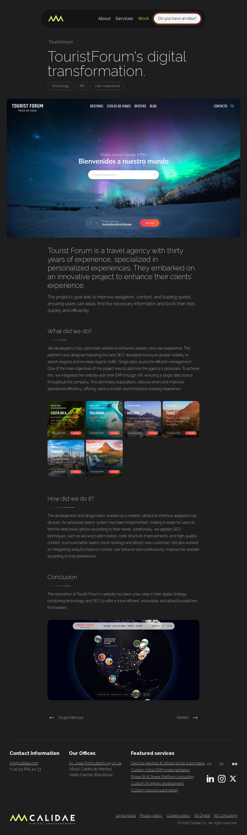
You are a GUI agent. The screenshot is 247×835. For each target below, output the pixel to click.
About (104, 18)
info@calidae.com (24, 763)
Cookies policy (178, 815)
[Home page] (56, 18)
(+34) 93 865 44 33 (25, 769)
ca (209, 763)
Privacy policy (151, 815)
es (221, 763)
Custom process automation (154, 790)
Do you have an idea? (177, 18)
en (234, 763)
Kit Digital (202, 815)
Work (143, 18)
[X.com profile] (233, 778)
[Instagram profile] (222, 779)
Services (124, 18)
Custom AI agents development (157, 783)
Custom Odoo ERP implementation (160, 770)
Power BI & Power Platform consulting (162, 776)
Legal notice (126, 815)
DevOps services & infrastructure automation (168, 763)
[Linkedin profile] (210, 778)
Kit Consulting (225, 815)
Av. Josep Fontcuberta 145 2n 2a (95, 763)
